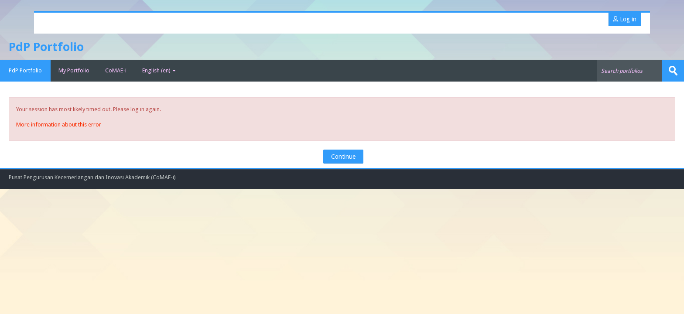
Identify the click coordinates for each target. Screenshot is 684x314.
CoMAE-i (116, 70)
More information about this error (58, 124)
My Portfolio (73, 70)
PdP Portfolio (25, 70)
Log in (624, 19)
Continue (343, 156)
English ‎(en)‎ (159, 70)
